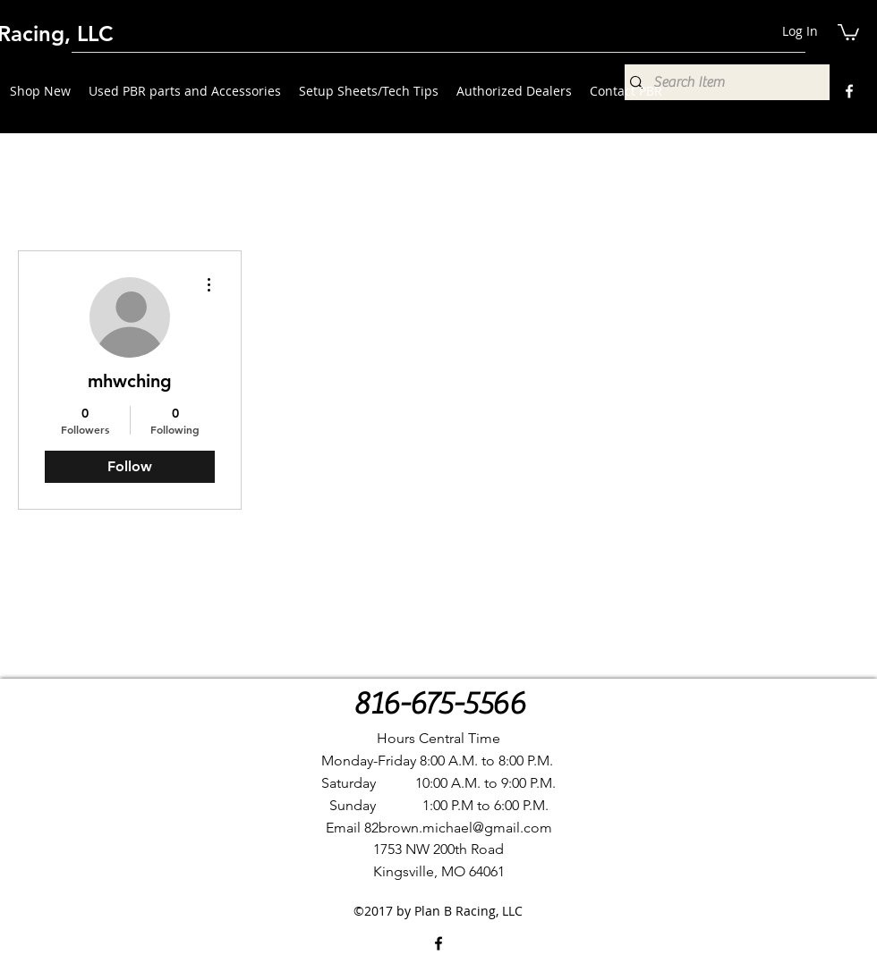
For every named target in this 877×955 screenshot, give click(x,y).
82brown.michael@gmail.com (458, 827)
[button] (848, 31)
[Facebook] (849, 91)
